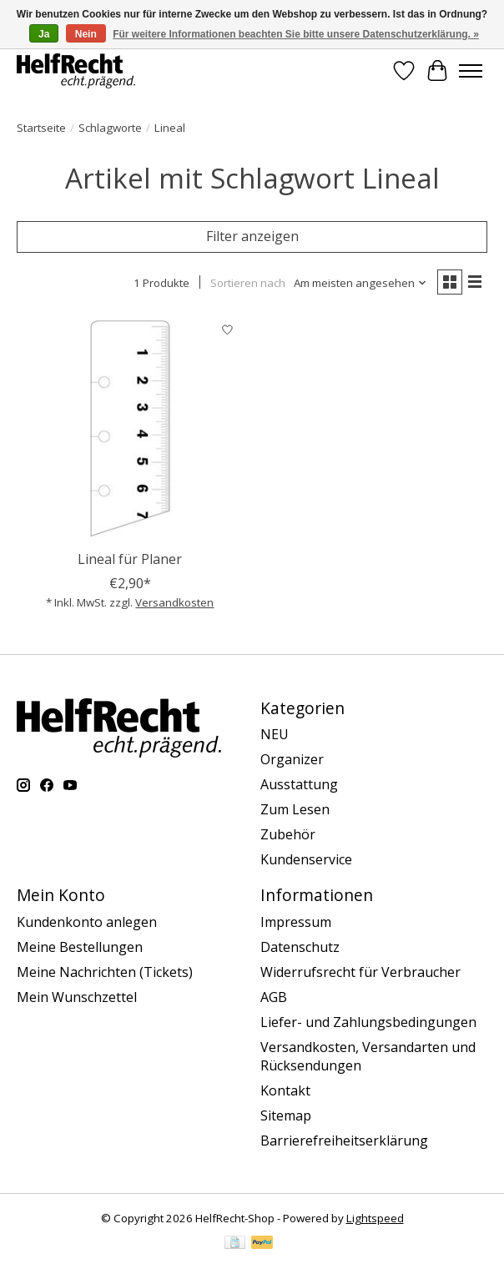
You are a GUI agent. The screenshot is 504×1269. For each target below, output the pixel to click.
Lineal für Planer (130, 559)
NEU (274, 734)
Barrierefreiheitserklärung (344, 1140)
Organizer (292, 759)
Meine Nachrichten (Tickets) (105, 972)
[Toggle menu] (470, 71)
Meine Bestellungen (80, 947)
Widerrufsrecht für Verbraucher (360, 972)
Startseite (41, 127)
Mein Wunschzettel (77, 997)
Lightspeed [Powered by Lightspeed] (375, 1218)
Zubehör (287, 834)
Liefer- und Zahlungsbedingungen (368, 1022)
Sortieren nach (247, 282)
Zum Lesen (295, 809)
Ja (43, 34)
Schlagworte (110, 127)
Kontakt (285, 1090)
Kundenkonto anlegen (87, 922)
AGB (273, 997)
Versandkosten (174, 602)
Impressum (295, 922)
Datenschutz (300, 947)
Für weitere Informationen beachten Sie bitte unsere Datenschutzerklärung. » (296, 34)
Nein (86, 34)
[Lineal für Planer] (130, 428)
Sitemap (285, 1115)
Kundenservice (306, 859)
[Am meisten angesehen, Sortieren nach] (360, 282)
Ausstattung (299, 784)
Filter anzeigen (252, 236)
